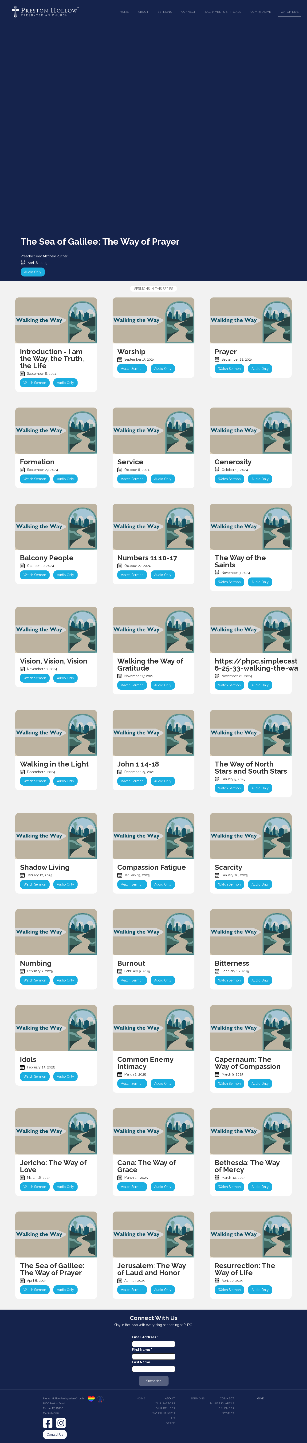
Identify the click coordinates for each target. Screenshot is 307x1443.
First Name (142, 1350)
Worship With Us (164, 1416)
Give (260, 1398)
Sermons (198, 1398)
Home (124, 11)
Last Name (141, 1362)
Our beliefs (165, 1408)
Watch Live (290, 11)
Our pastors (165, 1403)
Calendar (226, 1408)
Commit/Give (261, 11)
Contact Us (55, 1434)
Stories (228, 1413)
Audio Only (32, 272)
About (170, 1398)
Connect (227, 1398)
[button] (143, 12)
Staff (170, 1423)
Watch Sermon (35, 383)
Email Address (145, 1337)
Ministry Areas (222, 1403)
